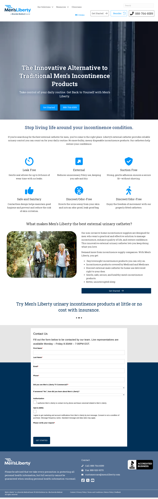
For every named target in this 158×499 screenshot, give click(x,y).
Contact (72, 493)
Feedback (117, 493)
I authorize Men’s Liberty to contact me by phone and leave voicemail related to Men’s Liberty (71, 404)
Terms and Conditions (95, 493)
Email (35, 368)
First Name (38, 350)
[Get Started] (49, 109)
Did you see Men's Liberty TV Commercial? (50, 386)
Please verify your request (44, 424)
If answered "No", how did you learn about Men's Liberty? (56, 393)
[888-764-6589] (70, 109)
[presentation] (51, 431)
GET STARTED (41, 442)
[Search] (138, 3)
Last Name (37, 359)
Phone (36, 377)
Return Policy (108, 493)
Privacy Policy (81, 493)
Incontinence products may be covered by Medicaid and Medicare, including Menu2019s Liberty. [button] (76, 319)
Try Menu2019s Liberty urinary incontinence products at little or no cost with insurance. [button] (79, 319)
